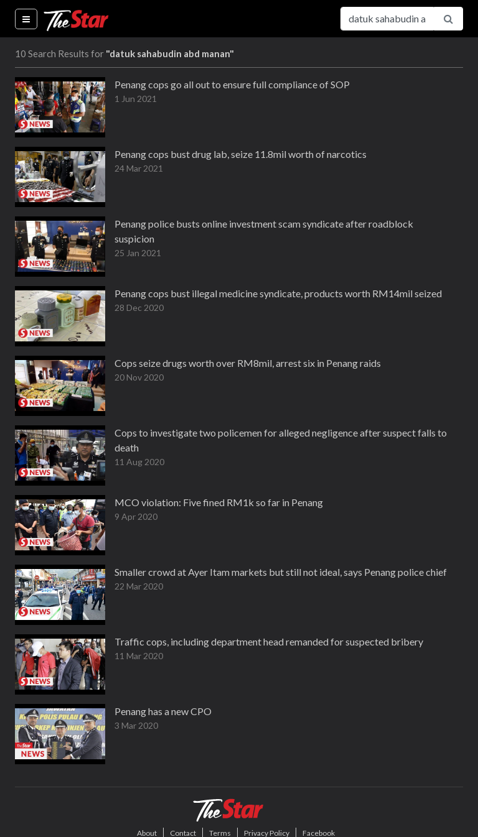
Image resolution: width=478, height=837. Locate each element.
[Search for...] (387, 18)
